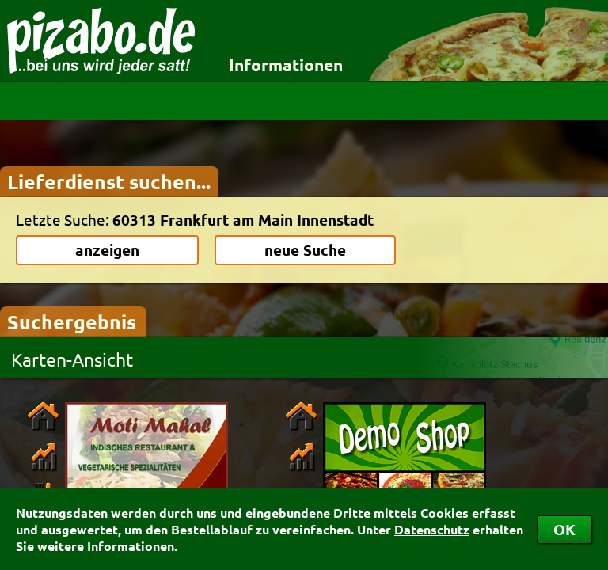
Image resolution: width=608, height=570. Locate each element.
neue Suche (305, 250)
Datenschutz (431, 529)
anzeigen (107, 250)
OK (564, 529)
